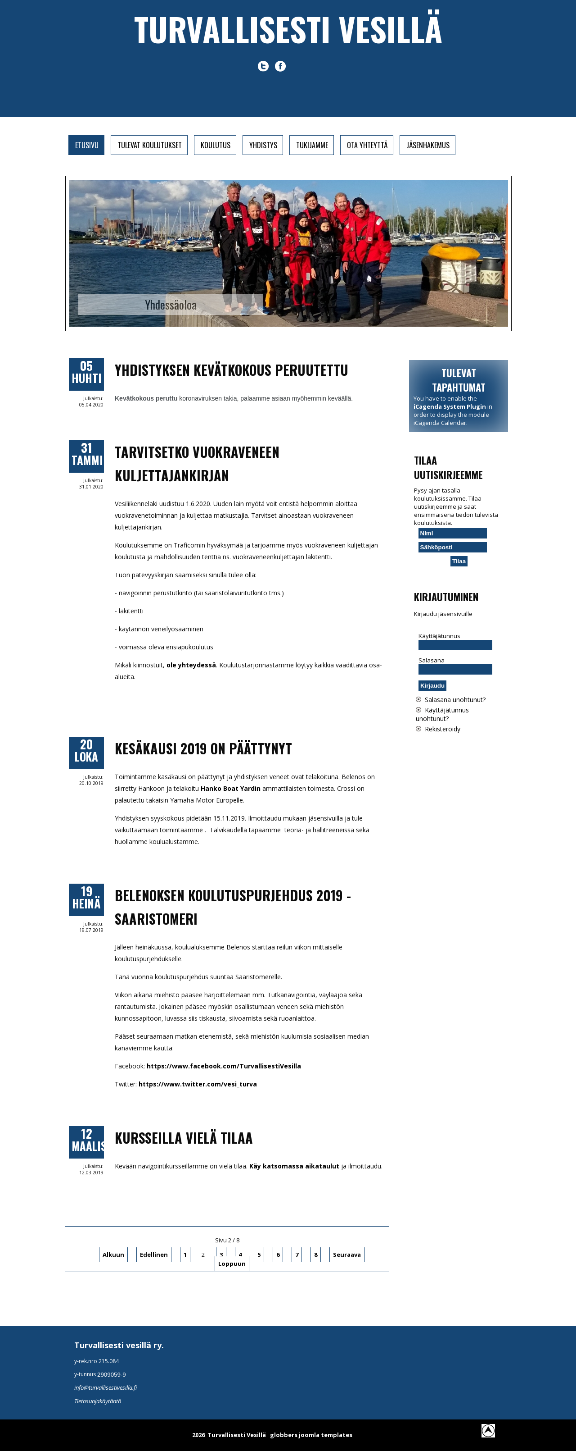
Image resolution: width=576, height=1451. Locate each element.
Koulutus (215, 145)
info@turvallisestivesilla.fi (105, 1387)
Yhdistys (263, 145)
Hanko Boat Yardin (231, 788)
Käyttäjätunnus (439, 636)
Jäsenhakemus (428, 145)
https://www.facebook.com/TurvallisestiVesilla (224, 1066)
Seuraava (347, 1254)
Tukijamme (312, 145)
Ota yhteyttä (367, 145)
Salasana (431, 660)
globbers (283, 1435)
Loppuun (232, 1263)
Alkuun (113, 1254)
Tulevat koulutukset (149, 145)
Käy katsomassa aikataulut (294, 1166)
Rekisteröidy (442, 729)
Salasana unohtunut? (455, 699)
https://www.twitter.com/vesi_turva (198, 1084)
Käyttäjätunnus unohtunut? (442, 714)
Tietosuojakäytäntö (97, 1401)
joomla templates (325, 1435)
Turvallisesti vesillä (288, 29)
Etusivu (87, 145)
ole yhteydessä (191, 665)
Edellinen (154, 1254)
